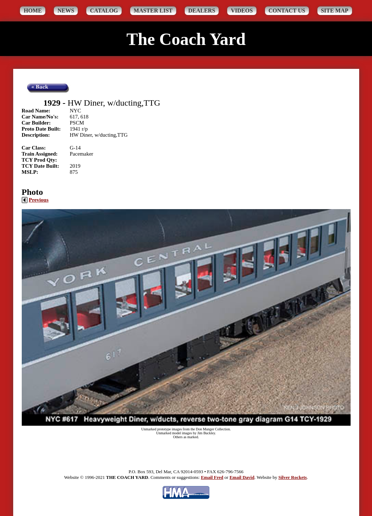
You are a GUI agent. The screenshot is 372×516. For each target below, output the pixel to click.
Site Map (334, 10)
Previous (35, 200)
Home (33, 10)
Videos (242, 10)
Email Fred (212, 477)
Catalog (104, 10)
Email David (241, 477)
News (65, 10)
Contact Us (287, 10)
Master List (153, 10)
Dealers (201, 10)
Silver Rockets (292, 477)
